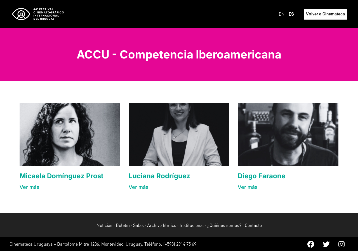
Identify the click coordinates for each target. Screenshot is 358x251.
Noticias (104, 225)
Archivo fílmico (161, 225)
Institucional (192, 225)
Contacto (253, 225)
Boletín (123, 225)
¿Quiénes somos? (224, 225)
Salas (138, 225)
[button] (29, 187)
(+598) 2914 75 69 (179, 244)
